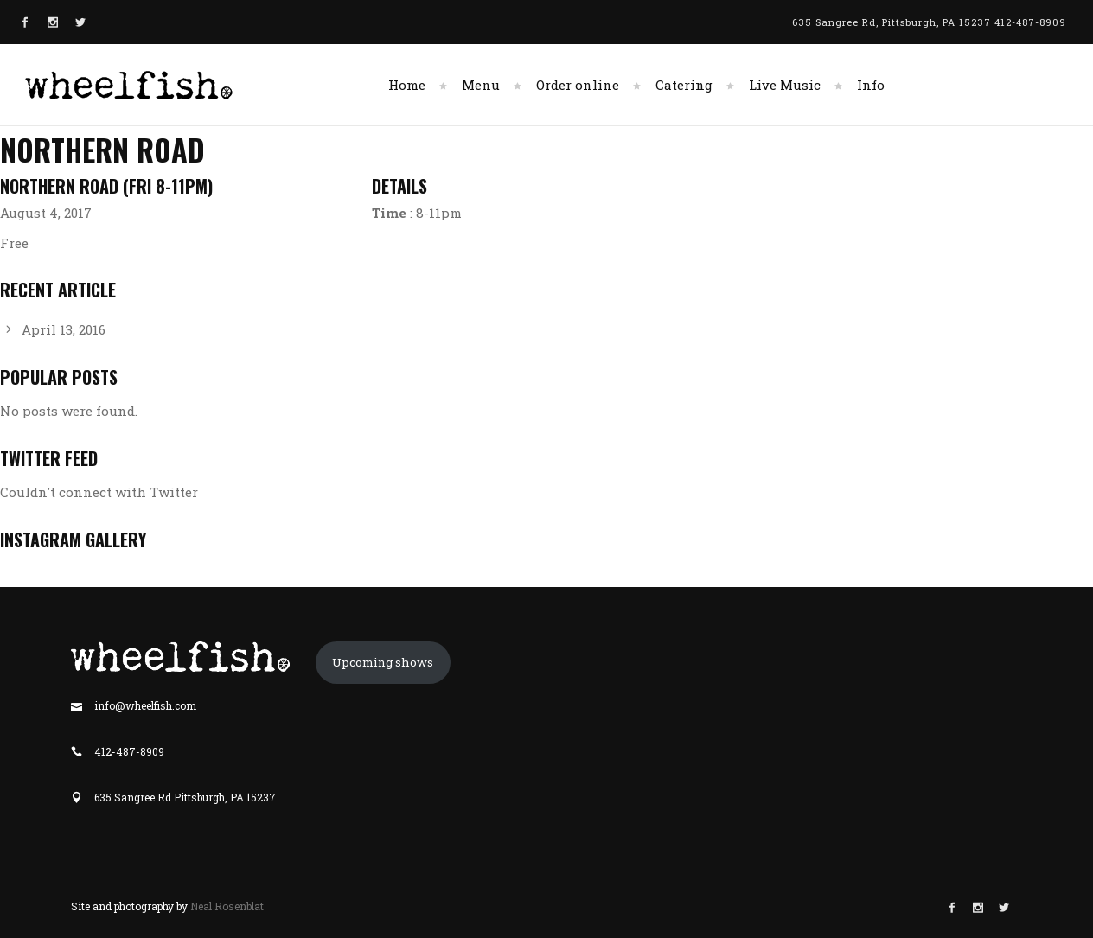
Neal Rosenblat (227, 906)
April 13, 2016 (63, 329)
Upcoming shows (382, 662)
